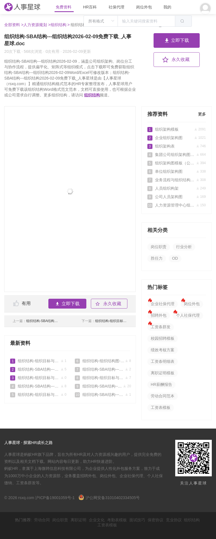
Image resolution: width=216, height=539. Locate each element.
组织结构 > (60, 24)
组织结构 (92, 95)
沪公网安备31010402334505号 (109, 497)
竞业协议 (174, 520)
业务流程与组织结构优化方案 (176, 180)
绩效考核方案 (162, 350)
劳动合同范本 (162, 396)
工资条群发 (160, 327)
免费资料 (64, 7)
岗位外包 (144, 7)
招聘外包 (158, 315)
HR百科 (90, 7)
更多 (202, 114)
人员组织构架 (176, 188)
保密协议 (155, 520)
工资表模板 (160, 407)
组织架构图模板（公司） (176, 163)
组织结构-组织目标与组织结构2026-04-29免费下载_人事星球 (38, 378)
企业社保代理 (162, 304)
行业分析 (184, 246)
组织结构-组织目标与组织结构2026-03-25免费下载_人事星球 (104, 321)
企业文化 (97, 520)
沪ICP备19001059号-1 (55, 497)
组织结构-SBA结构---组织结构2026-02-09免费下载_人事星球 (103, 386)
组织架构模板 (176, 129)
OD (175, 258)
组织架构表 (176, 146)
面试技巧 (137, 520)
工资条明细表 (162, 361)
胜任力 (157, 258)
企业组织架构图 (176, 138)
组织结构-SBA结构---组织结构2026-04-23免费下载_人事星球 (38, 386)
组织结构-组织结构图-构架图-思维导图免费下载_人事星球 (103, 361)
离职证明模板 (162, 373)
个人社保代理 (188, 315)
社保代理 (116, 7)
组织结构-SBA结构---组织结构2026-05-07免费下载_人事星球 (38, 369)
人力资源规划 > (36, 24)
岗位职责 (158, 246)
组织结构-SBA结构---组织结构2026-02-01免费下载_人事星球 (35, 321)
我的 (167, 7)
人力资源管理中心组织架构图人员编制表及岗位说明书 (176, 205)
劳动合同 (42, 520)
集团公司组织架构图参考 (176, 154)
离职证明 (78, 520)
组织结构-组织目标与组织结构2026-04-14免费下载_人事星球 (38, 394)
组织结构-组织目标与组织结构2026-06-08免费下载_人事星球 (38, 361)
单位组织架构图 (176, 171)
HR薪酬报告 (161, 384)
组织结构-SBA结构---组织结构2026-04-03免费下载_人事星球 (103, 369)
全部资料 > (13, 24)
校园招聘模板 (162, 338)
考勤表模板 (117, 520)
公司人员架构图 (176, 197)
